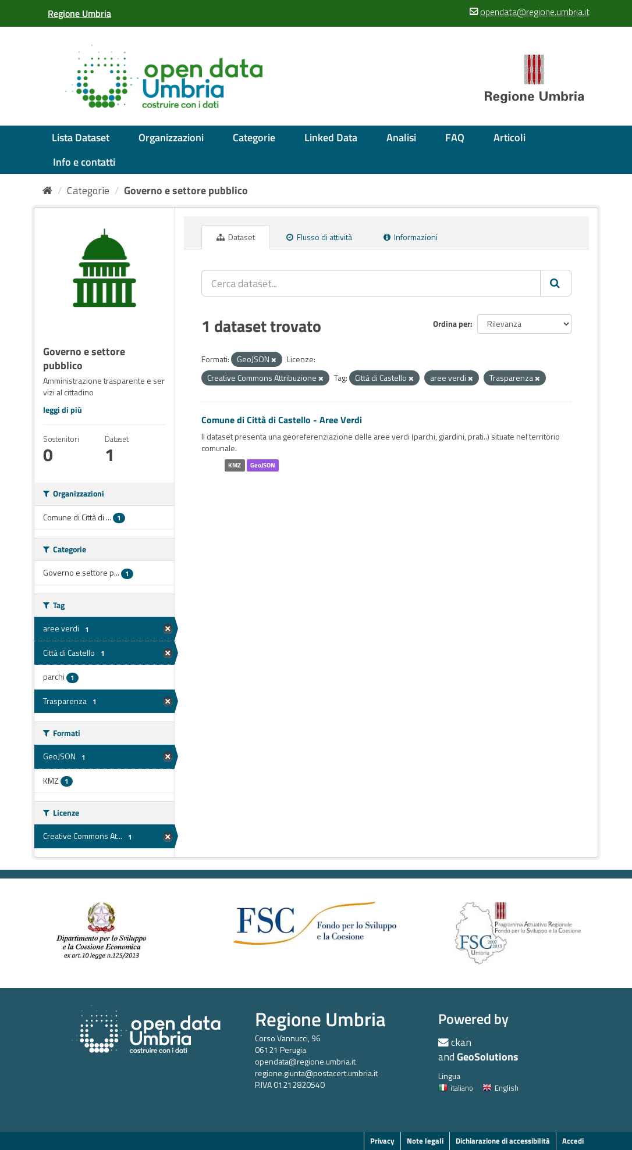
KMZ (234, 465)
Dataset (235, 237)
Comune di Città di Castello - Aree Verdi (281, 420)
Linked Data (330, 137)
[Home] (47, 190)
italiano (455, 1088)
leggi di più (62, 409)
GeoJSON (262, 465)
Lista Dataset (80, 137)
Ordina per (451, 323)
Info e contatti (84, 162)
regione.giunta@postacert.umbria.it (316, 1073)
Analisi (401, 137)
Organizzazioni (171, 137)
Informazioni (411, 237)
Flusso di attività (319, 237)
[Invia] (555, 283)
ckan (461, 1042)
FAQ (454, 137)
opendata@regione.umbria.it (305, 1061)
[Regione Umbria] (79, 13)
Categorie (254, 137)
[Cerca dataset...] (371, 283)
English (500, 1088)
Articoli (509, 137)
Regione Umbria (320, 1019)
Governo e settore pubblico (186, 190)
